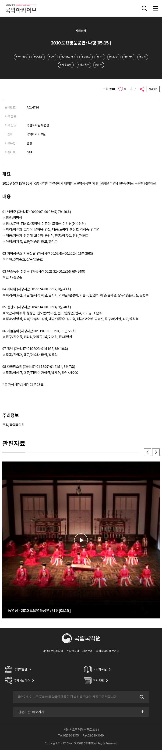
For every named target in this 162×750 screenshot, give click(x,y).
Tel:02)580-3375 (68, 735)
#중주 (98, 65)
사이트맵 (87, 651)
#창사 (52, 57)
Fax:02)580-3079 (93, 735)
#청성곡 (86, 57)
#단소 (100, 57)
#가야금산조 (68, 57)
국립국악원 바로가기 (107, 651)
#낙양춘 (38, 57)
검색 (141, 697)
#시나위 (113, 57)
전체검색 (144, 8)
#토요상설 (21, 57)
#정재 (142, 57)
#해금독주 (83, 65)
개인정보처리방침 (53, 651)
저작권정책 (73, 651)
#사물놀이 (65, 65)
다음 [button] (156, 452)
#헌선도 (129, 57)
